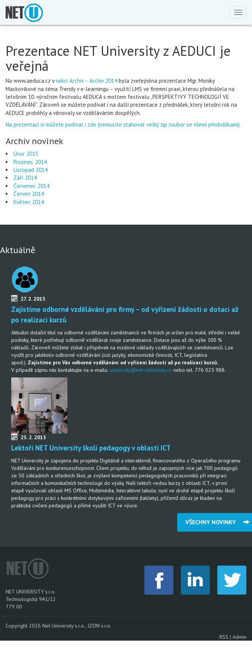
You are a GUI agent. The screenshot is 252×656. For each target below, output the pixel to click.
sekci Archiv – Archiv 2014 (86, 80)
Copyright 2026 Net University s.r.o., (47, 625)
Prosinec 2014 (30, 161)
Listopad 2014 (30, 169)
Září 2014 (25, 177)
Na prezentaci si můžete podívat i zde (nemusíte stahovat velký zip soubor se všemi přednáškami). (124, 124)
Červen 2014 (28, 193)
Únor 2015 (25, 153)
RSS (223, 637)
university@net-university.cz (140, 370)
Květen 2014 (28, 202)
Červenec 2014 (31, 185)
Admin (239, 637)
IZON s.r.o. (99, 625)
